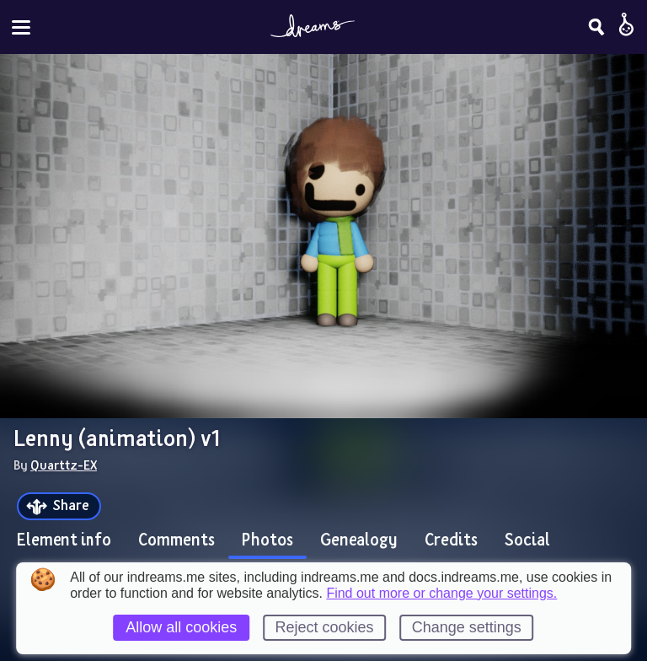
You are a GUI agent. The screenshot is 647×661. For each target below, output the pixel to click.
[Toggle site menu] (21, 27)
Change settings (466, 627)
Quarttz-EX (63, 464)
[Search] (596, 27)
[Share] (59, 506)
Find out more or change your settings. (441, 593)
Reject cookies (324, 627)
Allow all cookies (181, 627)
